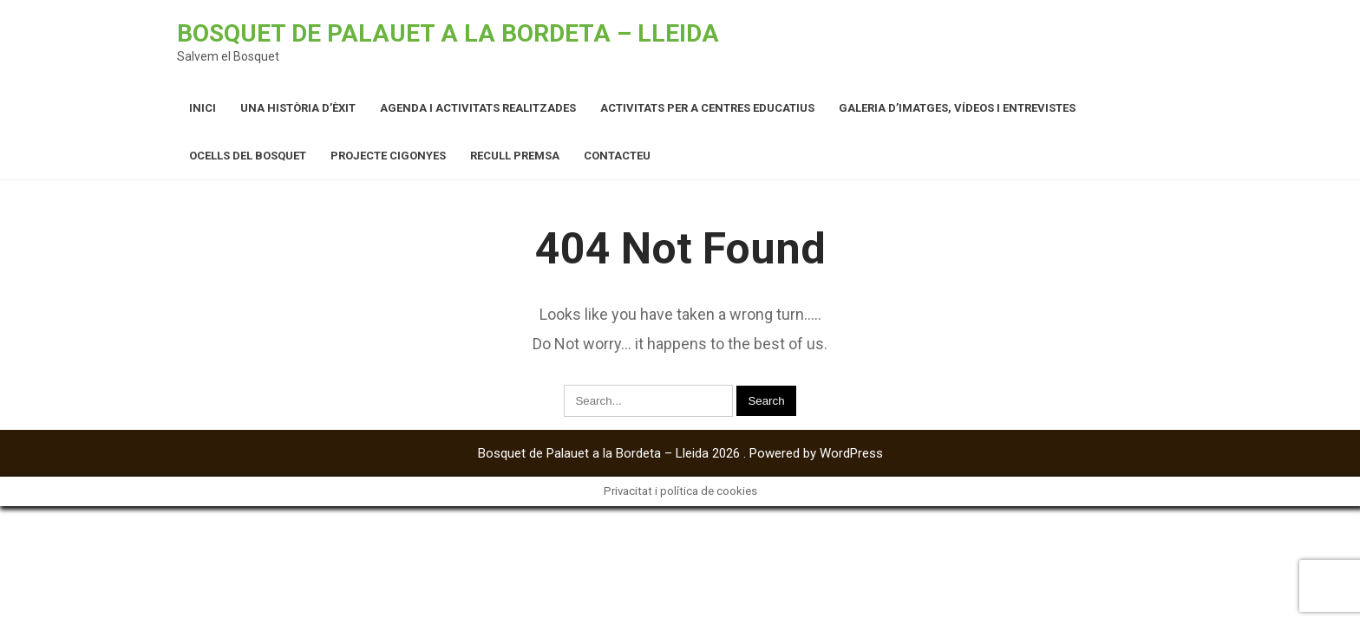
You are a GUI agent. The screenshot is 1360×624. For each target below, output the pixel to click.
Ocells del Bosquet (247, 155)
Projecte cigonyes (388, 155)
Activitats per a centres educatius (707, 107)
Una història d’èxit (298, 107)
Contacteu (617, 155)
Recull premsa (514, 155)
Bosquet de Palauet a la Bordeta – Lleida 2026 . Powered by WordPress (680, 453)
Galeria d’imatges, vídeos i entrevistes (957, 107)
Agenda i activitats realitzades (478, 107)
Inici (202, 107)
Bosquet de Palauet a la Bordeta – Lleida (448, 33)
